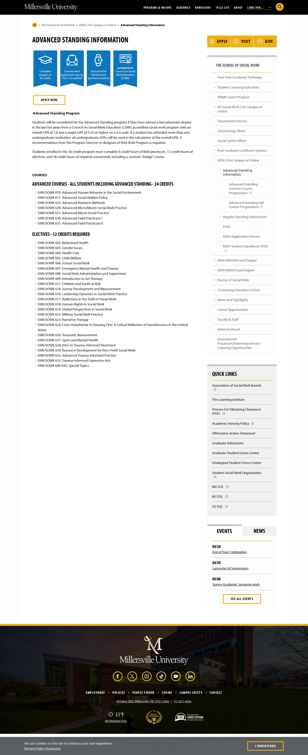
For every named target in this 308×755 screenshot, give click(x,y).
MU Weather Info (116, 727)
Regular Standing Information (245, 217)
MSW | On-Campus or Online (97, 25)
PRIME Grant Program (233, 95)
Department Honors (232, 120)
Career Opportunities (232, 312)
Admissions (203, 7)
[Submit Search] (280, 7)
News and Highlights (232, 302)
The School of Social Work (58, 25)
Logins (167, 699)
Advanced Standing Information (237, 172)
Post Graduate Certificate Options (242, 150)
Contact (216, 699)
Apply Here (49, 100)
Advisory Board (228, 333)
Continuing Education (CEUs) (238, 292)
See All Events (242, 605)
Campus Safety (191, 699)
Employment (95, 699)
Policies (118, 699)
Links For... (259, 7)
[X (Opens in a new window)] (132, 683)
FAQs (226, 227)
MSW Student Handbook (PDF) (246, 251)
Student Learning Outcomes (238, 85)
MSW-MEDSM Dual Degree (237, 262)
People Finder (143, 699)
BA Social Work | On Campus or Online (239, 108)
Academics (183, 7)
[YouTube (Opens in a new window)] (176, 683)
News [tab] (259, 537)
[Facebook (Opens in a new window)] (118, 683)
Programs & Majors (158, 7)
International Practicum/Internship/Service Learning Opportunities (238, 347)
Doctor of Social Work (233, 282)
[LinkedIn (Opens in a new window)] (190, 683)
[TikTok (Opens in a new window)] (161, 683)
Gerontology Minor (231, 130)
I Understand (265, 746)
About (238, 7)
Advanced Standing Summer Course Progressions (242, 190)
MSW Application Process (241, 238)
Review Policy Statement (42, 748)
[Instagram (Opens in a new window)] (147, 683)
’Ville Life (222, 7)
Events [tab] (224, 537)
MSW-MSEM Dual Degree (235, 272)
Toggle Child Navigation (214, 85)
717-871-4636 (182, 708)
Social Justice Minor (231, 140)
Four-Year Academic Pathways (239, 75)
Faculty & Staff (227, 322)
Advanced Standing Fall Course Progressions (245, 207)
